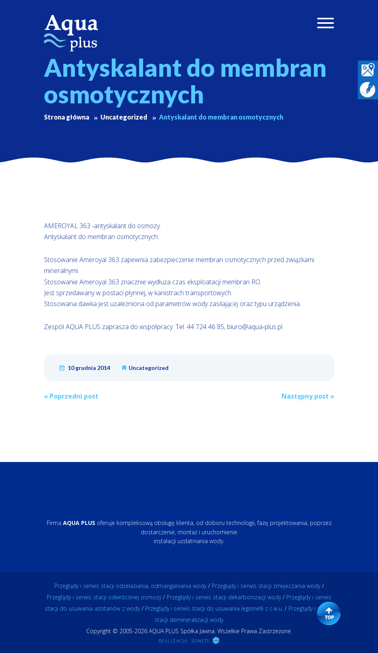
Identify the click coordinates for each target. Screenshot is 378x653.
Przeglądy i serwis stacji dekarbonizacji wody (224, 597)
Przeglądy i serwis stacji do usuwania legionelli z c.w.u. (214, 608)
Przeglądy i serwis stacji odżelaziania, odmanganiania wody (130, 586)
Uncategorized (149, 367)
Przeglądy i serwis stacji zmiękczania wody (266, 586)
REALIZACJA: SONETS (189, 640)
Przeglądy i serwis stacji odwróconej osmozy (104, 597)
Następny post (308, 396)
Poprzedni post (71, 396)
